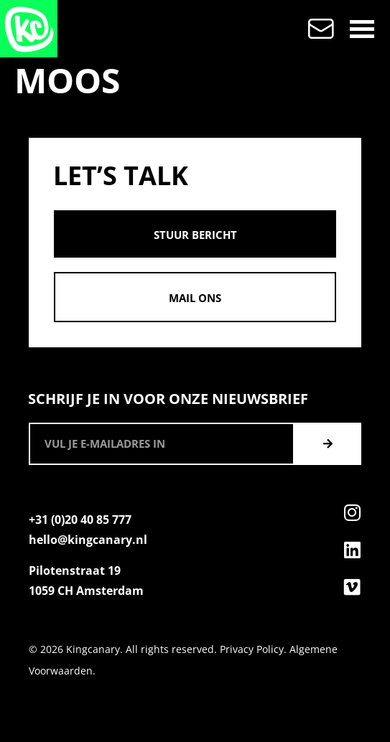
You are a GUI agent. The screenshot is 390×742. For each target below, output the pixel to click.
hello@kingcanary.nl (88, 540)
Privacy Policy (252, 649)
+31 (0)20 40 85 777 (80, 519)
